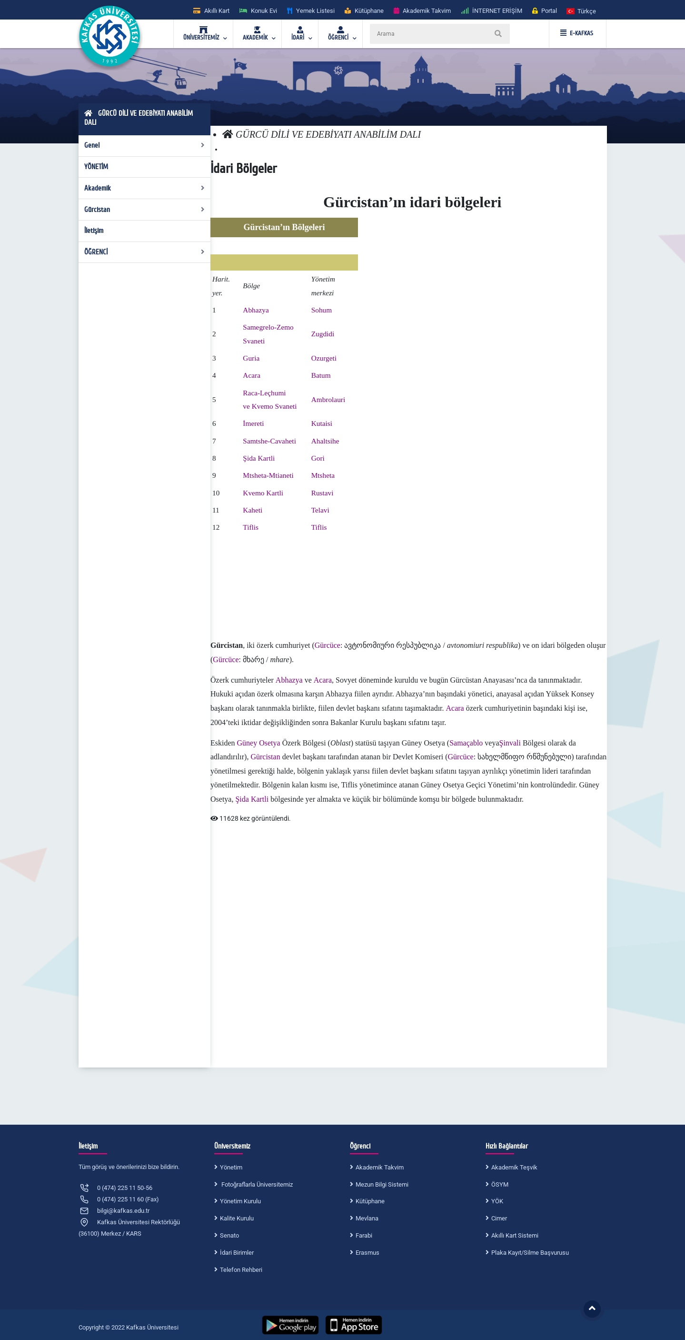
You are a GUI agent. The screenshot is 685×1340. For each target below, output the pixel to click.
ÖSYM (499, 1184)
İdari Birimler (237, 1252)
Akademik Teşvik (514, 1167)
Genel (144, 145)
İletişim (93, 230)
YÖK (497, 1201)
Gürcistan (144, 209)
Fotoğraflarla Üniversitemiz (256, 1184)
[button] (581, 10)
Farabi (364, 1235)
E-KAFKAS (576, 33)
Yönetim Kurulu (240, 1201)
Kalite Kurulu (237, 1218)
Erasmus (367, 1252)
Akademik (144, 188)
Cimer (499, 1218)
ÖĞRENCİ (144, 252)
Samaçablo (466, 743)
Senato (229, 1235)
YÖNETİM (96, 166)
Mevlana (367, 1218)
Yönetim (231, 1167)
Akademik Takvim (380, 1167)
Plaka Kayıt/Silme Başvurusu (530, 1252)
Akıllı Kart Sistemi (514, 1235)
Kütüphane (370, 1201)
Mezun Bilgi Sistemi (382, 1184)
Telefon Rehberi (241, 1269)
